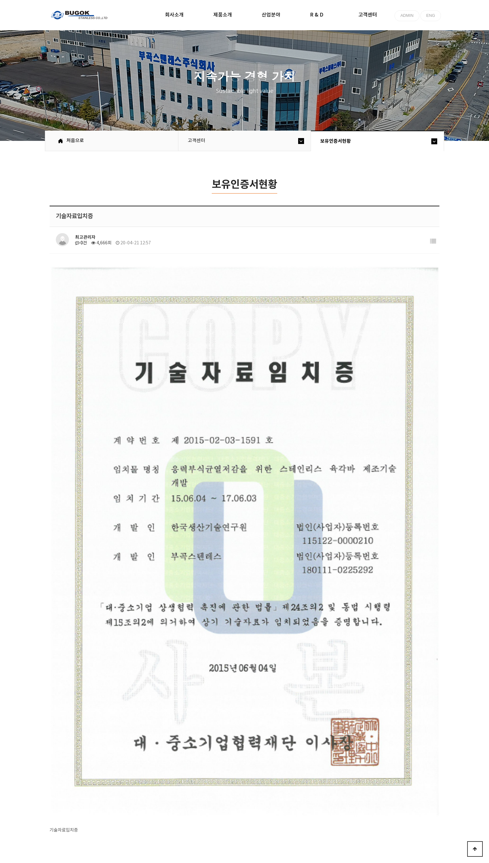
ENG (430, 15)
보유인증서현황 (335, 141)
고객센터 (367, 15)
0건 (81, 243)
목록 (423, 746)
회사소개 (174, 15)
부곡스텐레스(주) (80, 15)
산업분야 (271, 15)
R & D (316, 15)
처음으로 (64, 806)
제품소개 (222, 15)
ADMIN (407, 15)
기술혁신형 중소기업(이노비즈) (157, 619)
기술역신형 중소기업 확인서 (153, 639)
